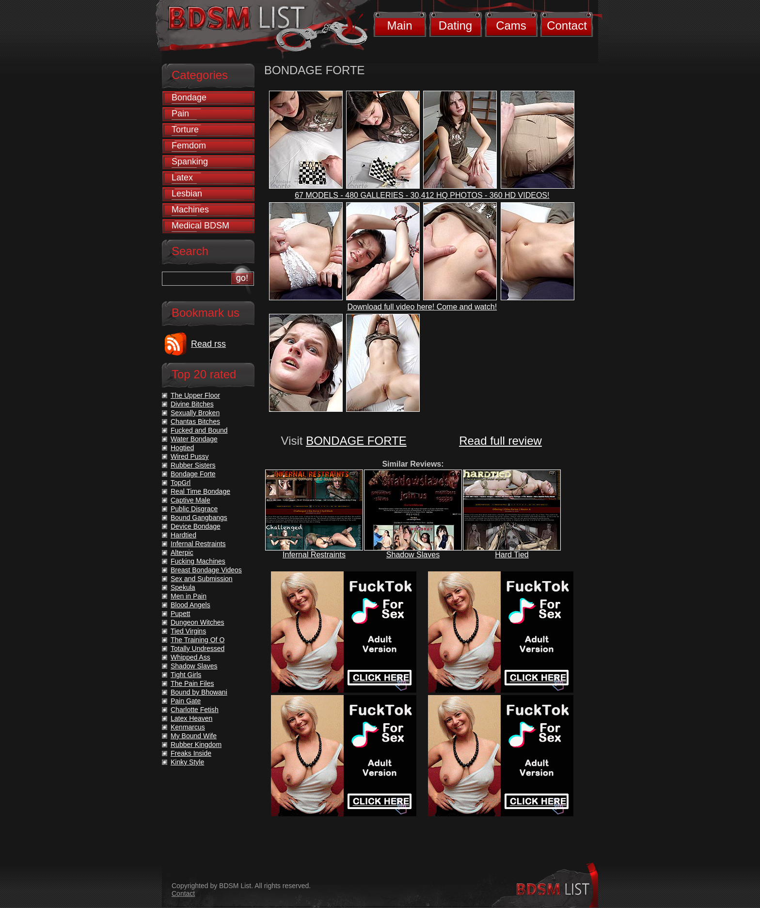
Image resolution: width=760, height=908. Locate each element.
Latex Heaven (191, 718)
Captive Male (190, 500)
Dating (455, 25)
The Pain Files (192, 683)
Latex (182, 177)
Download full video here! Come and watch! (422, 307)
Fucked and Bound (199, 430)
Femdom (189, 145)
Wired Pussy (190, 456)
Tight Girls (186, 675)
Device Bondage (196, 526)
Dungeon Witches (197, 622)
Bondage (189, 97)
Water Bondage (194, 439)
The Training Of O (197, 640)
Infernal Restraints (314, 555)
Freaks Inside (191, 753)
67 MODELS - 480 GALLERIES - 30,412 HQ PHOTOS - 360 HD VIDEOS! (422, 195)
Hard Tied (511, 555)
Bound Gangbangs (199, 517)
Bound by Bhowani (199, 692)
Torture (185, 129)
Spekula (183, 587)
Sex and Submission (202, 579)
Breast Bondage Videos (206, 570)
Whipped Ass (190, 657)
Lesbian (187, 193)
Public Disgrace (194, 509)
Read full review (500, 440)
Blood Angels (190, 605)
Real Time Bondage (200, 491)
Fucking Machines (198, 561)
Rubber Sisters (193, 465)
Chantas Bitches (195, 421)
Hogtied (182, 448)
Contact (567, 25)
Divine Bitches (192, 404)
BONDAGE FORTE (356, 440)
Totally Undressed (197, 648)
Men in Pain (188, 596)
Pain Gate (186, 701)
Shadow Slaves (413, 555)
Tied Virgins (188, 631)
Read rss (208, 344)
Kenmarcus (188, 727)
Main (399, 25)
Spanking (190, 161)
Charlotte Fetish (195, 709)
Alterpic (182, 552)
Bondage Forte (193, 474)
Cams (511, 25)
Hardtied (183, 535)
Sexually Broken (195, 413)
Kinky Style (187, 762)
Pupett (180, 613)
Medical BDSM (200, 225)
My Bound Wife (194, 736)
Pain (180, 113)
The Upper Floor (195, 395)
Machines (190, 209)
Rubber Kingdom (196, 744)
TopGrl (180, 482)
